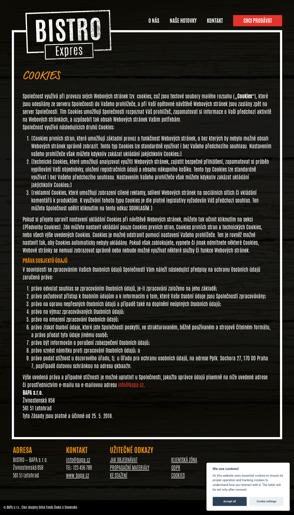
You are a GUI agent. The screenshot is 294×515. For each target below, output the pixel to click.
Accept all (229, 501)
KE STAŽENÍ (118, 475)
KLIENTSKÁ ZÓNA (184, 460)
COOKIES (178, 475)
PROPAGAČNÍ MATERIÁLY (129, 467)
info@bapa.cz (131, 385)
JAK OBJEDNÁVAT (123, 460)
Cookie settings (266, 501)
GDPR (175, 467)
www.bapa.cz (77, 475)
